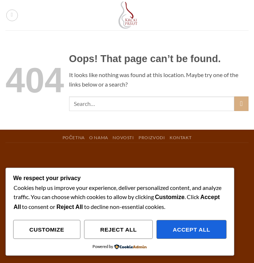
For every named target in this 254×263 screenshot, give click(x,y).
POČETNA (73, 137)
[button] (12, 15)
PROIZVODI (152, 137)
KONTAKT (181, 137)
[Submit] (241, 103)
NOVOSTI (123, 137)
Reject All (118, 229)
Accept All (191, 229)
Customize (46, 229)
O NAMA (98, 137)
